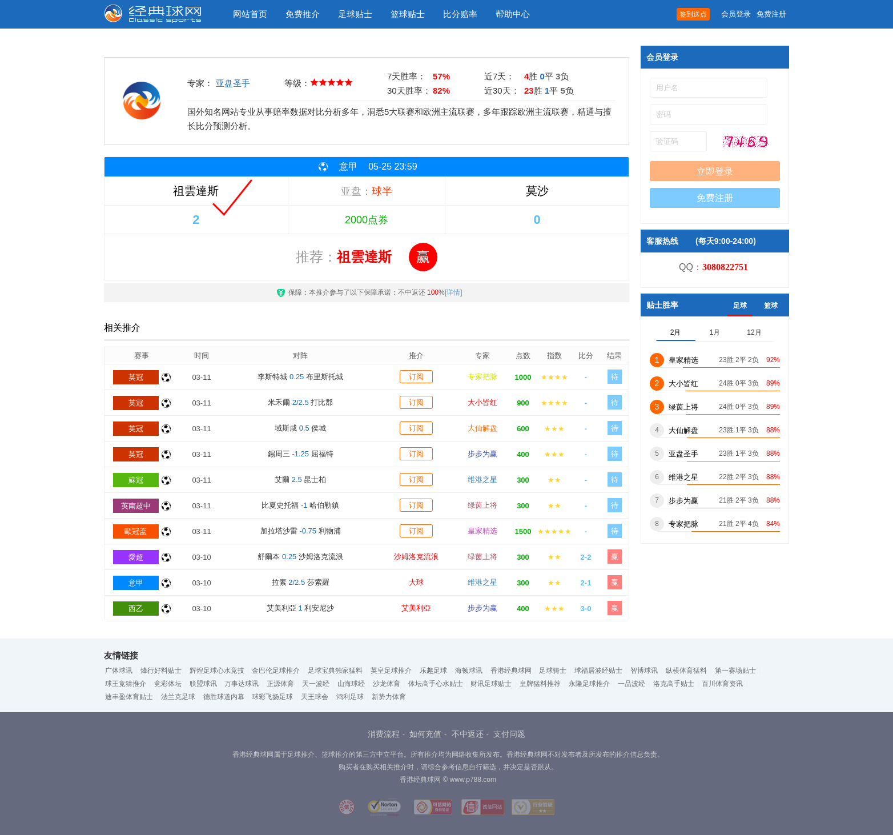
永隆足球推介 (589, 684)
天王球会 (314, 697)
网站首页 (250, 14)
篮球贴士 (408, 14)
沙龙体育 (386, 684)
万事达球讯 (241, 684)
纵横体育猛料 (686, 671)
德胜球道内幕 (223, 697)
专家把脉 (482, 376)
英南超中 (136, 505)
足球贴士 (355, 14)
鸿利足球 (350, 697)
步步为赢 (482, 453)
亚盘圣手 (233, 83)
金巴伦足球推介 (276, 671)
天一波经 (315, 684)
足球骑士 (552, 671)
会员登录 (736, 14)
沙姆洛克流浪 (416, 556)
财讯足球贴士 (491, 684)
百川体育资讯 (722, 684)
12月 (754, 332)
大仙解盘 (482, 428)
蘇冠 (135, 480)
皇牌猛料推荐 (540, 684)
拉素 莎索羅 (300, 582)
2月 (675, 332)
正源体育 (280, 684)
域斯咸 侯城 (300, 428)
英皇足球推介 (391, 671)
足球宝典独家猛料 (335, 671)
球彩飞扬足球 (272, 697)
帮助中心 (513, 14)
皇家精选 (482, 531)
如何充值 (425, 733)
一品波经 (631, 684)
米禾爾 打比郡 (300, 402)
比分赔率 (460, 14)
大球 (416, 582)
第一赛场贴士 (735, 671)
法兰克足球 (178, 697)
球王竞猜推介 (125, 684)
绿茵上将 (482, 505)
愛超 (135, 557)
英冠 (135, 377)
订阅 (416, 376)
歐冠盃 (135, 531)
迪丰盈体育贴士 (129, 697)
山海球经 (351, 684)
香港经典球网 (511, 671)
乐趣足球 (433, 671)
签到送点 (693, 14)
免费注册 (771, 14)
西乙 (135, 608)
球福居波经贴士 (598, 671)
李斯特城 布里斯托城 (300, 376)
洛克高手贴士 (673, 684)
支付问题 (509, 733)
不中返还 (468, 733)
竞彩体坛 (168, 684)
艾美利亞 (416, 608)
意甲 (135, 583)
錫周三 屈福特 (300, 453)
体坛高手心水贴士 (435, 684)
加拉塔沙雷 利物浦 (300, 531)
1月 (715, 332)
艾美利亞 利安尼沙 (300, 608)
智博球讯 (644, 671)
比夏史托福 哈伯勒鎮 (300, 505)
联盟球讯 (203, 684)
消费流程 (384, 733)
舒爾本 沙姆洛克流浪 (300, 556)
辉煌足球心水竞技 (217, 671)
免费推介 (302, 14)
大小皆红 (482, 402)
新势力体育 (389, 697)
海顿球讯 (468, 671)
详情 (453, 292)
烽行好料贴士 (161, 671)
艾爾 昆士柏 (300, 479)
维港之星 (482, 479)
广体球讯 (118, 671)
